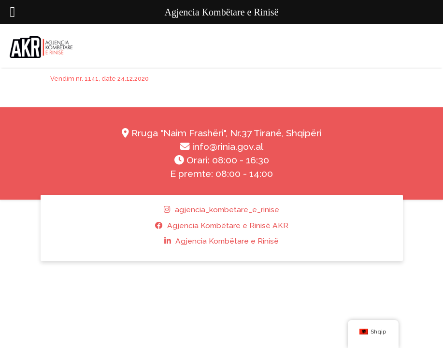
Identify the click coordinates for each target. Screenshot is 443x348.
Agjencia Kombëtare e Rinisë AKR (221, 225)
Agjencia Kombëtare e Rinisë (221, 241)
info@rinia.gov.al (221, 146)
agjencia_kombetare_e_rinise (221, 209)
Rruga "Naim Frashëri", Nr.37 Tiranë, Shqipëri (222, 133)
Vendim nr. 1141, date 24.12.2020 (99, 78)
